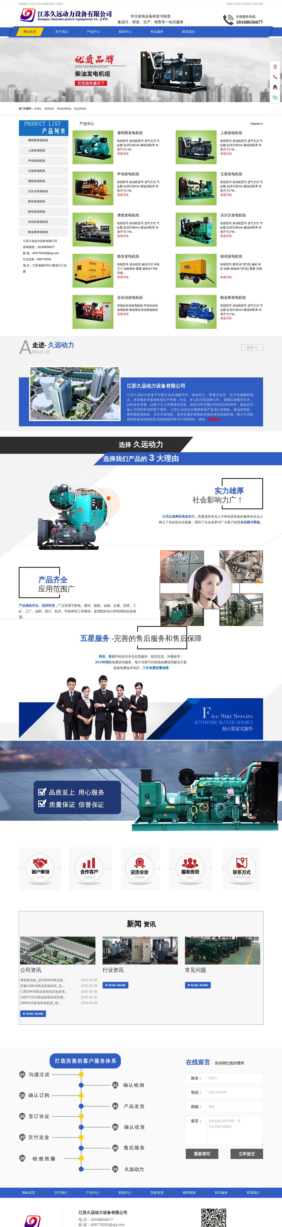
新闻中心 (125, 31)
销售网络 (189, 1192)
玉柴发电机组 (36, 170)
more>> (256, 124)
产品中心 (93, 31)
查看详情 (123, 153)
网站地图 (258, 3)
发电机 (38, 108)
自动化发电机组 (38, 221)
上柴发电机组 (36, 150)
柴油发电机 (80, 108)
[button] (139, 98)
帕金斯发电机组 (38, 232)
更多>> (252, 347)
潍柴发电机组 (36, 181)
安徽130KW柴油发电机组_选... (42, 986)
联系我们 (248, 3)
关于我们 (237, 3)
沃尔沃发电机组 (38, 191)
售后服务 (156, 31)
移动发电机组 (36, 211)
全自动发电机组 (130, 297)
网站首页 (29, 31)
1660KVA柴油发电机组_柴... (40, 1003)
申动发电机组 (36, 160)
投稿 (229, 3)
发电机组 (49, 108)
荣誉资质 (157, 1192)
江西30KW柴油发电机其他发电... (44, 991)
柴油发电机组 (64, 108)
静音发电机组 (36, 201)
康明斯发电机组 (38, 140)
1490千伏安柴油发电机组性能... (43, 997)
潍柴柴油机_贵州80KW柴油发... (43, 980)
